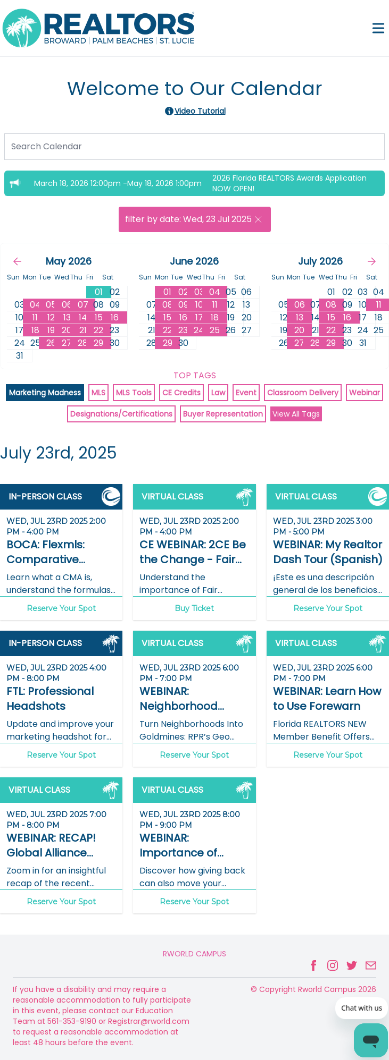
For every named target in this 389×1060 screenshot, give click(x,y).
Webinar (364, 392)
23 (183, 330)
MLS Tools (134, 392)
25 (215, 330)
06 (67, 305)
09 (183, 305)
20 (67, 330)
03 (199, 292)
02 (183, 292)
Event (246, 392)
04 (35, 305)
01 (99, 292)
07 (83, 305)
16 (115, 317)
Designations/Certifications (121, 414)
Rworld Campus (194, 953)
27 (67, 343)
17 (199, 317)
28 (83, 343)
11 (35, 317)
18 (35, 330)
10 (199, 305)
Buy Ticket (194, 608)
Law (218, 392)
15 (99, 317)
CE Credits (181, 392)
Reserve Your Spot (61, 608)
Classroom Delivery (302, 392)
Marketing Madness (45, 392)
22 (98, 330)
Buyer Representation (223, 414)
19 (51, 330)
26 (51, 343)
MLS (98, 392)
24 (199, 330)
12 (51, 317)
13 (67, 317)
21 (83, 330)
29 (98, 343)
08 (167, 305)
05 (51, 305)
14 (83, 317)
